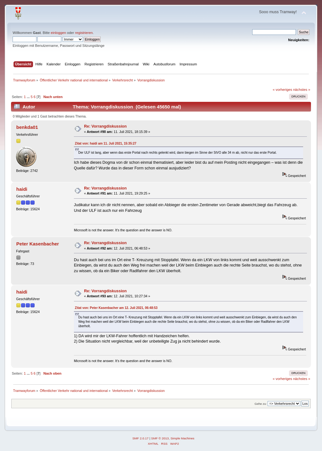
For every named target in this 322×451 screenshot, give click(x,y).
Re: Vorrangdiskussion (105, 126)
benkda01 (27, 127)
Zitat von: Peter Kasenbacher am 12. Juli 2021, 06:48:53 (116, 308)
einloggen (58, 33)
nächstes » (301, 89)
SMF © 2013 (160, 438)
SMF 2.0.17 (140, 438)
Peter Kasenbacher (37, 243)
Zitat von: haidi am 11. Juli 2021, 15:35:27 (105, 143)
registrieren (84, 33)
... (29, 97)
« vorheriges (282, 89)
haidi (21, 189)
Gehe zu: (261, 403)
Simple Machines (182, 438)
